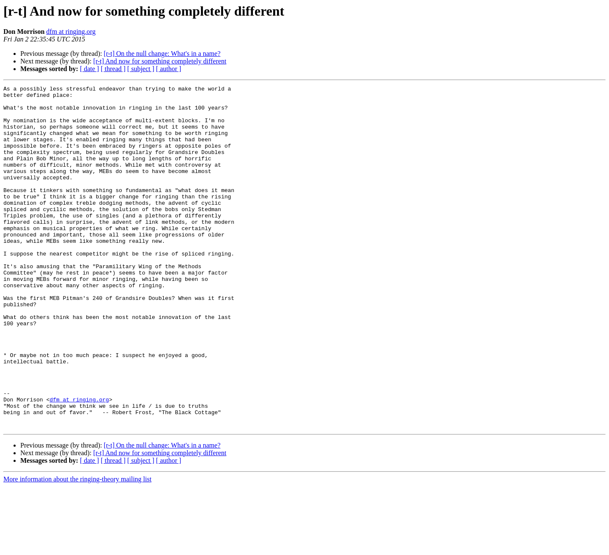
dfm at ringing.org (71, 31)
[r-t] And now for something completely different (159, 61)
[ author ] (168, 68)
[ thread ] (113, 68)
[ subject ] (140, 68)
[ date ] (89, 68)
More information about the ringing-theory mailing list (77, 547)
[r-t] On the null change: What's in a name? (162, 53)
